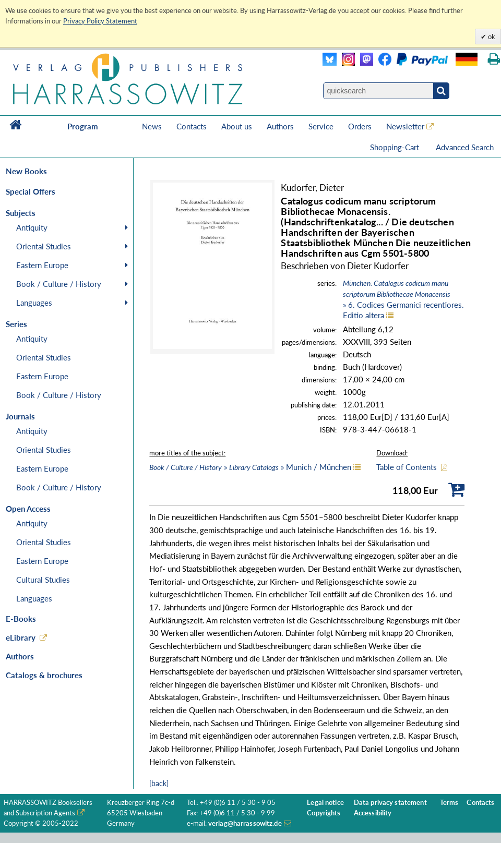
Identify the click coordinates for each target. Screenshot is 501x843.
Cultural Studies (43, 579)
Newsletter (405, 126)
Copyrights (323, 813)
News (152, 126)
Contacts (191, 126)
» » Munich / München (250, 467)
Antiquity (31, 227)
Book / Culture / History (58, 283)
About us (236, 126)
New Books (26, 171)
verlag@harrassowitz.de (245, 823)
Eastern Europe (42, 265)
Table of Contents (406, 467)
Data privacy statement (390, 802)
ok (490, 36)
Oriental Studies (43, 246)
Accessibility (373, 813)
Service (320, 126)
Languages (34, 302)
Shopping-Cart (395, 147)
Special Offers (30, 191)
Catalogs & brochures (44, 675)
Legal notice (325, 802)
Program (82, 126)
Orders (360, 126)
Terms (449, 802)
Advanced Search (465, 147)
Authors (280, 126)
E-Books (21, 618)
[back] (159, 783)
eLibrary (20, 637)
